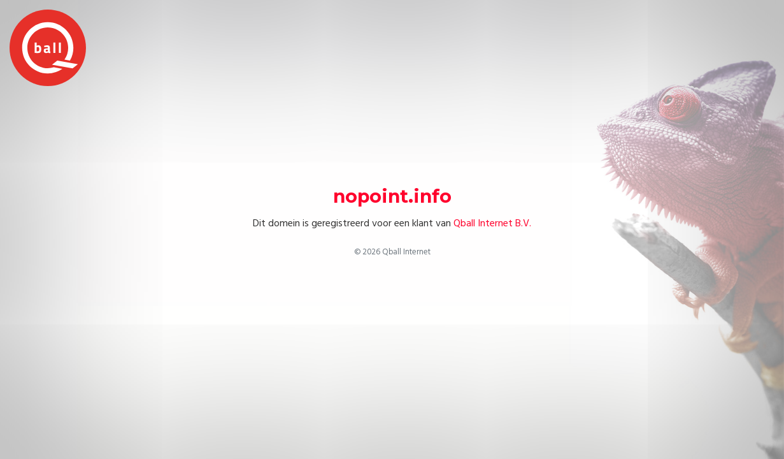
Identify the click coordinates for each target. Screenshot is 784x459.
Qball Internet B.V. (492, 223)
